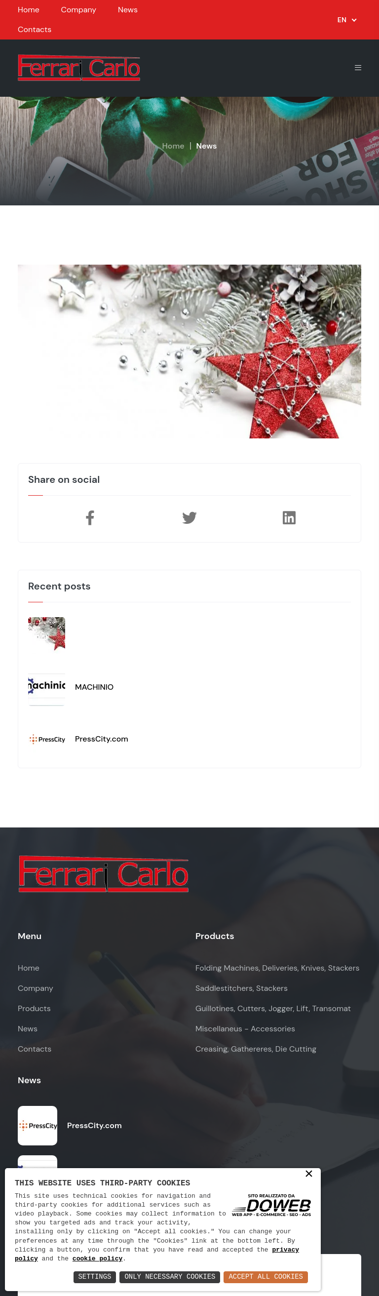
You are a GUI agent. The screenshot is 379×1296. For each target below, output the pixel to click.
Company (78, 9)
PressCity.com (101, 739)
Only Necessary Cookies (169, 1277)
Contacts (34, 29)
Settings (94, 1277)
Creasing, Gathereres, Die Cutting (255, 1049)
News (128, 9)
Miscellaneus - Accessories (245, 1028)
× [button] (308, 1174)
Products (34, 1008)
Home (28, 9)
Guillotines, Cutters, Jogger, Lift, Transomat (273, 1008)
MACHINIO (94, 687)
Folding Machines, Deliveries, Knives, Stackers (277, 968)
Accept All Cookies (265, 1277)
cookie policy (97, 1259)
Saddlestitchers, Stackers (241, 988)
